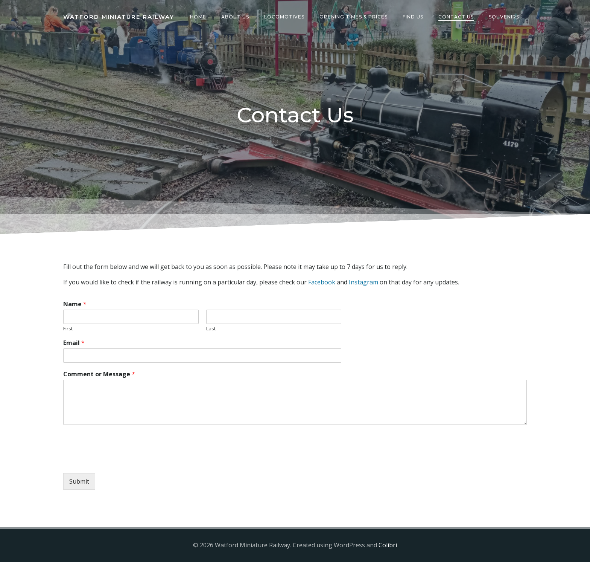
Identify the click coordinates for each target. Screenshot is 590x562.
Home (198, 17)
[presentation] (120, 460)
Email (74, 343)
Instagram (363, 282)
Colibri (388, 545)
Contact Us (456, 17)
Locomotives (284, 17)
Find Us (413, 17)
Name (75, 304)
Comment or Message (99, 374)
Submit (79, 481)
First (68, 328)
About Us (235, 17)
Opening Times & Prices (353, 17)
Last (211, 328)
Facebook (321, 282)
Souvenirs (504, 17)
